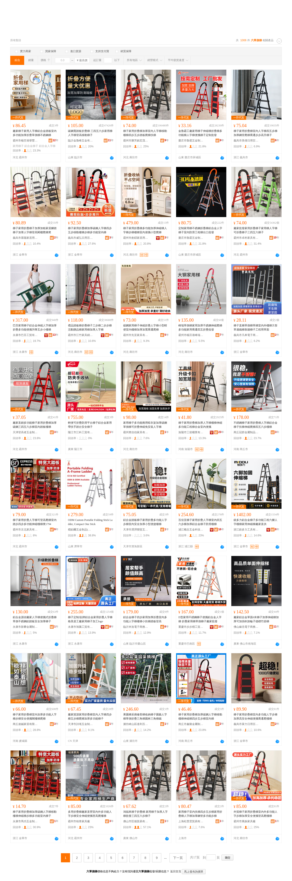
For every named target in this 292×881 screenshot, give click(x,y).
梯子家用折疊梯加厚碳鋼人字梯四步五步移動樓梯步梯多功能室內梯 (90, 230)
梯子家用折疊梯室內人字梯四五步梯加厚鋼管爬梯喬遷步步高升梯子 (255, 133)
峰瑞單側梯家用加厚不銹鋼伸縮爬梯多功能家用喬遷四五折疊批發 (200, 327)
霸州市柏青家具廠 (79, 821)
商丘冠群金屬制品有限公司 (246, 432)
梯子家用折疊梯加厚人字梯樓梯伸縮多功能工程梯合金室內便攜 (200, 424)
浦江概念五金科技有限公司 (190, 529)
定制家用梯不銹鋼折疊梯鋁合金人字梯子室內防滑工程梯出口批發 (200, 230)
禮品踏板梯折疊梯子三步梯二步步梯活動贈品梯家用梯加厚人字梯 (90, 327)
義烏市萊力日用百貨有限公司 (246, 724)
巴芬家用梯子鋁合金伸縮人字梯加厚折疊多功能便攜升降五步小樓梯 (35, 327)
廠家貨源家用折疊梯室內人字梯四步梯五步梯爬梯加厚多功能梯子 (90, 716)
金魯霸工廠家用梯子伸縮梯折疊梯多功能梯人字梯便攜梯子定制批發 (200, 133)
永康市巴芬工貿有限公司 (25, 335)
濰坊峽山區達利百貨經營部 (135, 724)
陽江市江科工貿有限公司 (80, 432)
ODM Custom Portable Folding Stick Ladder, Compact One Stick (90, 522)
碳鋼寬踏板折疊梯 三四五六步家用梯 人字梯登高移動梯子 (90, 133)
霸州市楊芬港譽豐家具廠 (25, 140)
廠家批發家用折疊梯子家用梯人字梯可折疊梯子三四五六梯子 (255, 230)
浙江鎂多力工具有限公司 (246, 529)
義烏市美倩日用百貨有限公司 (246, 140)
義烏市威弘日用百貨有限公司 (80, 237)
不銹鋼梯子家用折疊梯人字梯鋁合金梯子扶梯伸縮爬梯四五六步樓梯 (255, 424)
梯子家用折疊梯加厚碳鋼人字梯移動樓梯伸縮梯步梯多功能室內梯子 (35, 813)
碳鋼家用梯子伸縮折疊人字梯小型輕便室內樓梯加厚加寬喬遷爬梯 (145, 327)
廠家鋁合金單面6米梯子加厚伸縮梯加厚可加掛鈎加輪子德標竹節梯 (256, 619)
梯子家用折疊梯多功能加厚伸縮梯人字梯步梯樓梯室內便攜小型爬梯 (145, 230)
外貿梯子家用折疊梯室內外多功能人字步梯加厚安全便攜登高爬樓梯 (255, 813)
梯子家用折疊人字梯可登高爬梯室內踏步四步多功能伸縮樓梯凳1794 (35, 522)
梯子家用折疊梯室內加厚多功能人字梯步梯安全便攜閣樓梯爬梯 (35, 716)
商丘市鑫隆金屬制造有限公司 (190, 724)
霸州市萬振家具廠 (245, 821)
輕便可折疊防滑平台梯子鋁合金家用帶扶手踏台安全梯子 (90, 424)
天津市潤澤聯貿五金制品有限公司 (135, 529)
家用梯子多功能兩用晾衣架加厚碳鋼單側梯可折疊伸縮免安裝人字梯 (145, 424)
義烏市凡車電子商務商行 (246, 335)
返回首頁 (175, 871)
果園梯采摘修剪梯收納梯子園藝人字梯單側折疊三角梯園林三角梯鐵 (145, 716)
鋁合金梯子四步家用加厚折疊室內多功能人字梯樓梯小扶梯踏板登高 (145, 619)
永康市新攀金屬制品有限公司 (25, 626)
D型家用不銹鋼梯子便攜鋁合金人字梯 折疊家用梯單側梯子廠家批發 (200, 619)
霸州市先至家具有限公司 (135, 335)
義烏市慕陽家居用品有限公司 (25, 237)
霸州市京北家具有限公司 (25, 529)
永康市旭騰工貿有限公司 (80, 626)
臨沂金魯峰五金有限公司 (80, 140)
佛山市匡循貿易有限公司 (135, 821)
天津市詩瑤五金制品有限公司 (80, 724)
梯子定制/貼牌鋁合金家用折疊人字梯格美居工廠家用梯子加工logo (90, 619)
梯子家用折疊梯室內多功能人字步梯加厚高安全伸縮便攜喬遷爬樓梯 (255, 716)
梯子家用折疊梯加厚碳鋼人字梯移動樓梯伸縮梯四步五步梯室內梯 (200, 716)
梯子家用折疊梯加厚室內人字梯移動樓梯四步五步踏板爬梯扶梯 (145, 133)
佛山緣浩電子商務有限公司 (246, 626)
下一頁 (178, 858)
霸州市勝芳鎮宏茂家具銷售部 (135, 140)
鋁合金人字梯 (47, 146)
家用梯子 (18, 146)
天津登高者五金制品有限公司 (25, 432)
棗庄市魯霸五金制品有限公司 (190, 140)
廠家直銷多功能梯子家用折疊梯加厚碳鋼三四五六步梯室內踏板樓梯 (35, 424)
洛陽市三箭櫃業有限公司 (190, 432)
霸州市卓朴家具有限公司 (246, 237)
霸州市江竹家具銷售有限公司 (80, 335)
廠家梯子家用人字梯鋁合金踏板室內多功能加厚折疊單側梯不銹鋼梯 (35, 133)
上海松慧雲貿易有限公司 (190, 821)
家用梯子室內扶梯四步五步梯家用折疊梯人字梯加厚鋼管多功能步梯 (200, 813)
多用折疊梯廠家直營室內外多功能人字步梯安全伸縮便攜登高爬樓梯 (90, 813)
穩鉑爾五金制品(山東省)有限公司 (80, 529)
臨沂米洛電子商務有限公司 (135, 626)
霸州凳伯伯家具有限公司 (135, 432)
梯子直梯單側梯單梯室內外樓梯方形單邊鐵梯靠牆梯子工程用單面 (255, 327)
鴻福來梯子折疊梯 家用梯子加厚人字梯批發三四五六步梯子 (145, 813)
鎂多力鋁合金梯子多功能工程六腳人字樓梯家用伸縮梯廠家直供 (255, 522)
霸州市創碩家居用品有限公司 (135, 237)
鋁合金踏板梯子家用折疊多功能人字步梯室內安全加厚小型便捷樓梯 (145, 522)
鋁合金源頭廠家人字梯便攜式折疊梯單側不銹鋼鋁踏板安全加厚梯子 (35, 619)
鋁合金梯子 (31, 146)
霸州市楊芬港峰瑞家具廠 (190, 335)
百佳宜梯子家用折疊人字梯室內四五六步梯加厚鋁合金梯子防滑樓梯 (200, 522)
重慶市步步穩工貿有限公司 (190, 626)
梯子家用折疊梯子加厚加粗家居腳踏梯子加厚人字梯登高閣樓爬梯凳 (35, 230)
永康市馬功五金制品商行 (25, 821)
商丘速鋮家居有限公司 (25, 724)
